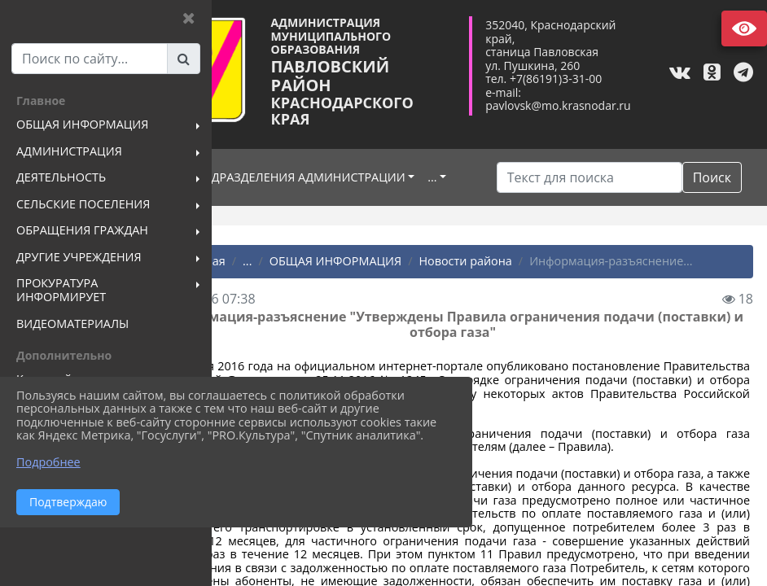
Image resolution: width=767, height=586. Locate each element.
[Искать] (602, 177)
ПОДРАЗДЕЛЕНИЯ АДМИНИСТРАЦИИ (373, 179)
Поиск (539, 208)
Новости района (536, 292)
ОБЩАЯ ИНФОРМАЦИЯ (407, 292)
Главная (267, 292)
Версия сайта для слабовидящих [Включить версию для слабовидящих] (744, 28)
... (247, 205)
